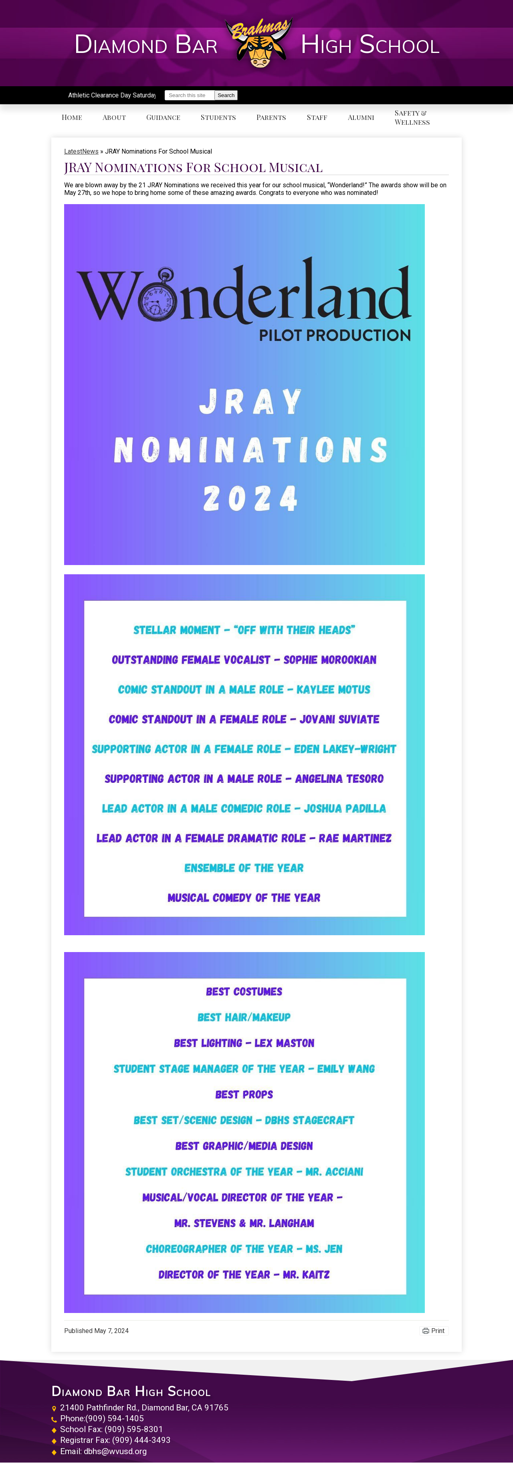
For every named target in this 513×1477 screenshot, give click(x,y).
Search (226, 95)
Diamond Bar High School (131, 1391)
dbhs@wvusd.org (115, 1451)
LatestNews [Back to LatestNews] (81, 151)
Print (437, 1331)
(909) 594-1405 (114, 1418)
